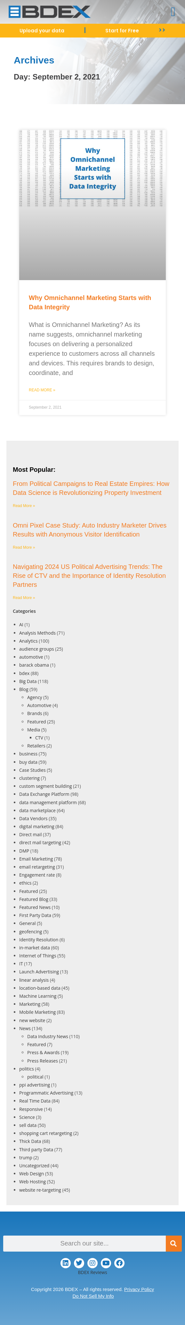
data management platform (48, 802)
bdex (24, 673)
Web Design (31, 1174)
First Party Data (35, 915)
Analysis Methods (37, 633)
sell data (27, 1125)
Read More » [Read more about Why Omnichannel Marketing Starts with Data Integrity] (42, 390)
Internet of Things (37, 956)
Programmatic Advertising (46, 1093)
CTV (39, 738)
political (35, 1077)
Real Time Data (35, 1101)
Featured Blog (33, 899)
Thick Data (30, 1141)
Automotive (39, 705)
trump (25, 1157)
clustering (29, 778)
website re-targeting (40, 1190)
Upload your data (42, 30)
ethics (25, 883)
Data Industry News (47, 1036)
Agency (34, 697)
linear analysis (34, 980)
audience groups (36, 649)
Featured (36, 722)
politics (26, 1069)
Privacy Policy (139, 1289)
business (28, 754)
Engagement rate (37, 875)
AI (21, 624)
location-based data (39, 988)
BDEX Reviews (92, 1272)
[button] (173, 11)
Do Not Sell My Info (93, 1296)
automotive (31, 657)
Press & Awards (43, 1052)
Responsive (31, 1109)
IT (21, 964)
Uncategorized (34, 1165)
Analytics (28, 641)
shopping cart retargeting (45, 1133)
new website (32, 1020)
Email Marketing (36, 859)
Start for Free (122, 30)
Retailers (36, 746)
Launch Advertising (39, 972)
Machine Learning (37, 996)
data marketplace (37, 810)
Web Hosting (32, 1182)
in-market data (34, 948)
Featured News (35, 907)
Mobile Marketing (37, 1012)
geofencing (30, 932)
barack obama (34, 665)
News (25, 1028)
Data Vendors (33, 818)
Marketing (29, 1004)
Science (27, 1117)
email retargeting (37, 867)
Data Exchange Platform (44, 794)
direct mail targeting (40, 842)
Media (33, 730)
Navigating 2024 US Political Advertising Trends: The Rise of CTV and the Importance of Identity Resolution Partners (89, 575)
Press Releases (42, 1061)
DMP (24, 851)
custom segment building (45, 786)
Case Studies (32, 770)
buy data (28, 762)
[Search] (174, 1244)
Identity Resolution (38, 940)
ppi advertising (34, 1085)
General (27, 923)
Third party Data (36, 1149)
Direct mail (30, 834)
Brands (34, 713)
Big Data (28, 681)
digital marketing (36, 826)
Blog (23, 689)
